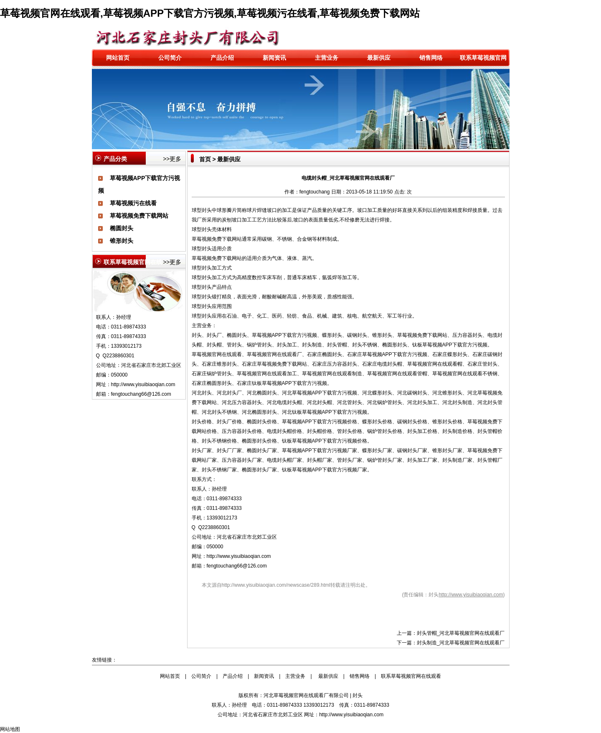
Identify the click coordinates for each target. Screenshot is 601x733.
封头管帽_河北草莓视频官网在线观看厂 (461, 633)
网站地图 (10, 729)
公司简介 (170, 57)
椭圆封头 (121, 228)
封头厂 (214, 335)
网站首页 (117, 57)
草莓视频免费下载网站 (139, 215)
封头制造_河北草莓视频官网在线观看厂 (461, 643)
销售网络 (431, 57)
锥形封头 (121, 240)
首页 (205, 159)
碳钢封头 (357, 335)
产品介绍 (222, 57)
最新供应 (379, 57)
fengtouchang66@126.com (237, 566)
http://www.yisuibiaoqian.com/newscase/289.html (276, 585)
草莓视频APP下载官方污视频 (284, 335)
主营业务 (326, 57)
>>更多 (172, 158)
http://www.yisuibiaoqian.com (143, 384)
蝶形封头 (332, 335)
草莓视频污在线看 (133, 203)
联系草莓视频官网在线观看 (411, 676)
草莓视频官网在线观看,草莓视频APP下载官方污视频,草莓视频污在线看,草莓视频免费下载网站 (210, 13)
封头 (207, 210)
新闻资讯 (274, 57)
